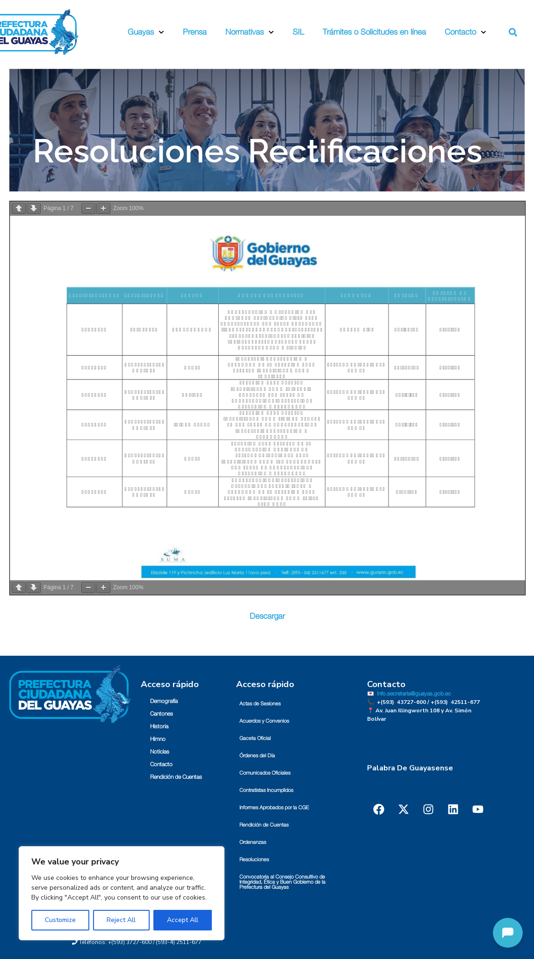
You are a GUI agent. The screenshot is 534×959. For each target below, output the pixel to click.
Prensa (195, 32)
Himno (158, 739)
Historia (159, 726)
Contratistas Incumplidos (266, 790)
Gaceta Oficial (255, 738)
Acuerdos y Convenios (264, 721)
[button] (512, 32)
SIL (298, 32)
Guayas (146, 32)
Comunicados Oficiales (264, 773)
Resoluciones (254, 859)
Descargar (267, 616)
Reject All (121, 919)
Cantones (161, 714)
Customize (60, 919)
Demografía (164, 701)
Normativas (249, 32)
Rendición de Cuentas (176, 777)
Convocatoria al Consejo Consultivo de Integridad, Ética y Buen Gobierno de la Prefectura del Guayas (282, 882)
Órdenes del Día (257, 755)
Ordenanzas (252, 842)
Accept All (182, 919)
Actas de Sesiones (260, 703)
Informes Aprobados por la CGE (274, 807)
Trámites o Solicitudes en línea (374, 32)
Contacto (465, 32)
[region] (121, 893)
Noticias (159, 751)
